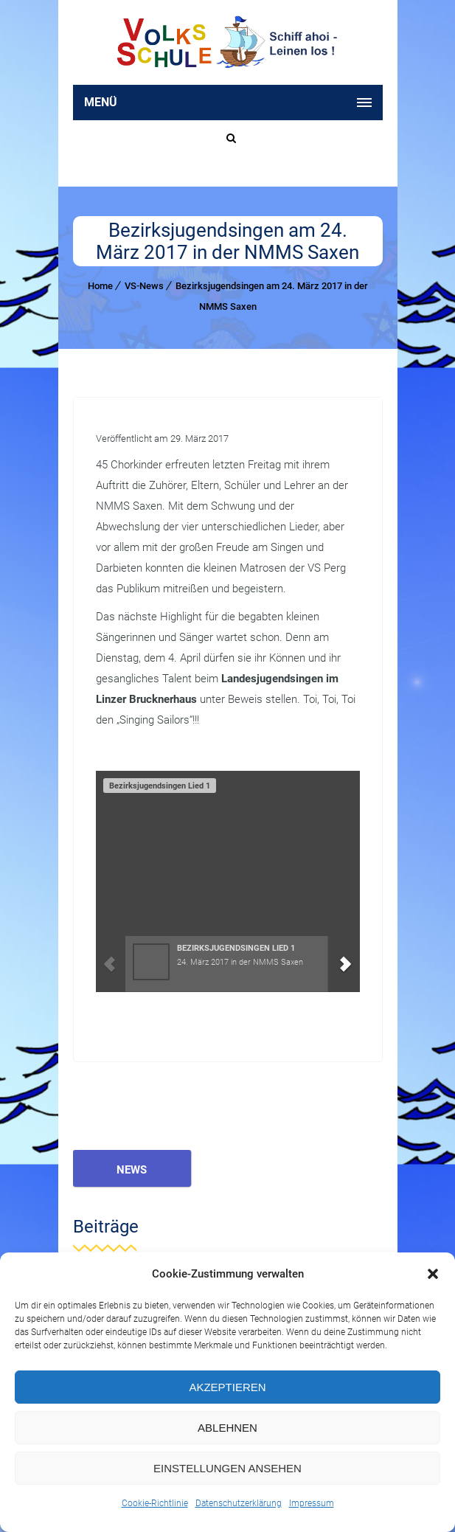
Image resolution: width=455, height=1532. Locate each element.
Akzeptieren (227, 1387)
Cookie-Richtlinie (155, 1503)
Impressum (311, 1503)
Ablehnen (227, 1427)
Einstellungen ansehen (227, 1468)
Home (100, 285)
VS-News (144, 285)
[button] (433, 1273)
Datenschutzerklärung (238, 1503)
